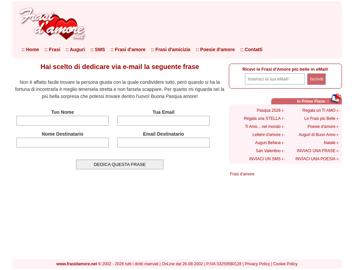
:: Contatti (251, 49)
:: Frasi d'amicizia (170, 49)
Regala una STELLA (262, 118)
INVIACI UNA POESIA (315, 159)
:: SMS (98, 49)
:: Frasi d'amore (127, 49)
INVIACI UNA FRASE (316, 150)
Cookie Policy (285, 264)
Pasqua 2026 (269, 110)
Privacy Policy (257, 264)
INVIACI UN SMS (265, 159)
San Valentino (268, 150)
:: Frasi (52, 49)
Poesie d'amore (321, 126)
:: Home (30, 49)
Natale (329, 142)
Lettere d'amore (266, 134)
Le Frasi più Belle (319, 118)
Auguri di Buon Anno (317, 134)
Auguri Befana (268, 142)
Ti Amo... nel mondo (263, 126)
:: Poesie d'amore (215, 49)
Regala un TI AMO (319, 110)
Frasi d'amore (242, 174)
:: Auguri (75, 49)
